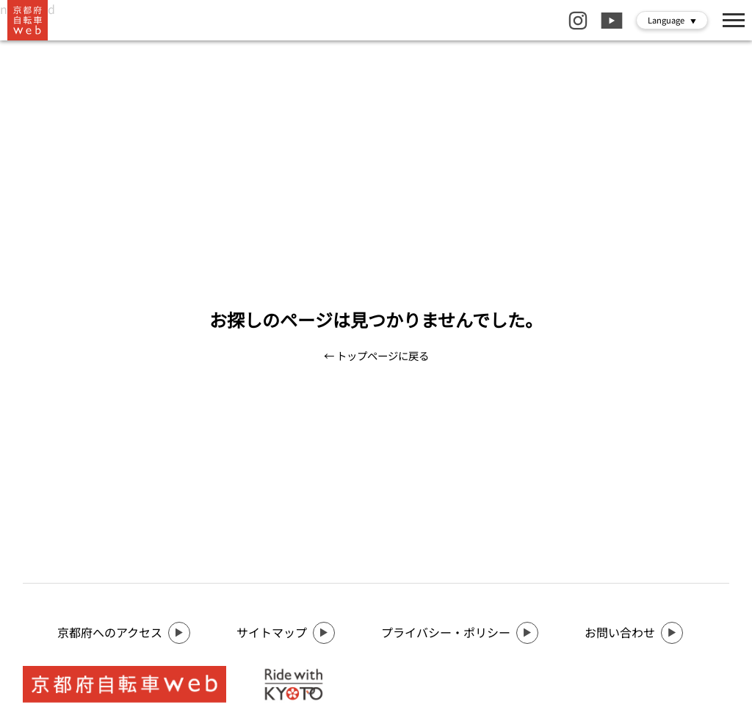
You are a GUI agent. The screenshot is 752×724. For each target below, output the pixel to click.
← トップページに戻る (376, 355)
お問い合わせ (634, 633)
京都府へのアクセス (123, 633)
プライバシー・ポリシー (459, 633)
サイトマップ (285, 633)
